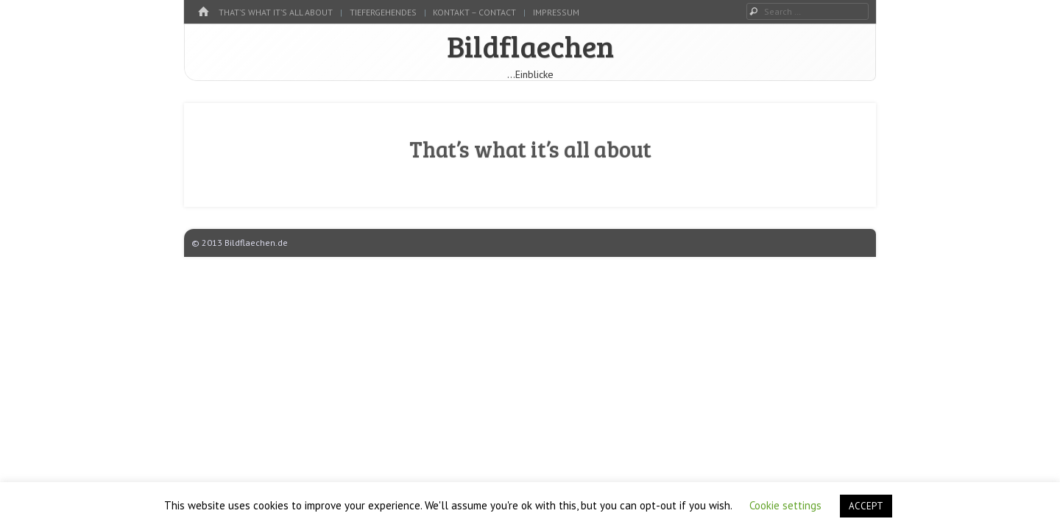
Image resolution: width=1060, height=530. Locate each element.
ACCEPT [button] (866, 506)
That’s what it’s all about (276, 12)
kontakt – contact (474, 12)
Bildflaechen (530, 46)
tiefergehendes (383, 12)
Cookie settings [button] (785, 505)
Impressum (556, 12)
